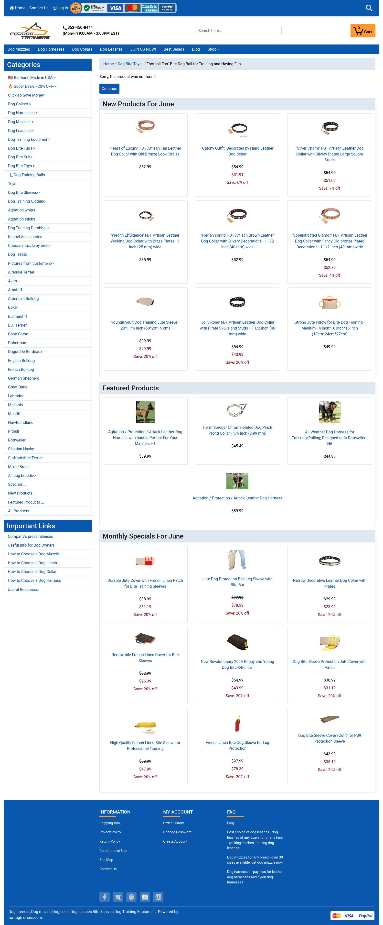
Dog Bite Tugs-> (21, 148)
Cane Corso (18, 334)
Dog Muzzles (19, 49)
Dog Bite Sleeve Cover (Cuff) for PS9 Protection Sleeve (329, 738)
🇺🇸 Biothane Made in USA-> (32, 77)
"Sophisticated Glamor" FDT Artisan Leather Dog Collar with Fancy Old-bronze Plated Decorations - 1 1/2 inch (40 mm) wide (329, 241)
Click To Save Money (26, 95)
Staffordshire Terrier (25, 458)
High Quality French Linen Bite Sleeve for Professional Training (145, 745)
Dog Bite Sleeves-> (24, 192)
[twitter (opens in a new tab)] (118, 897)
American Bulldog (23, 298)
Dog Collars (82, 49)
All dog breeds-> (22, 475)
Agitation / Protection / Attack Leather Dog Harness (237, 498)
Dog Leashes (111, 49)
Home (17, 8)
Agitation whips (21, 210)
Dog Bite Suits (20, 157)
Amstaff (15, 289)
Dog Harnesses (51, 49)
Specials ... (17, 484)
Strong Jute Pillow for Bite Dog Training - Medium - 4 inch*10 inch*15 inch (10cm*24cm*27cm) (330, 328)
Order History (173, 823)
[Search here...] (238, 30)
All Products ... (20, 511)
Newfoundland (20, 422)
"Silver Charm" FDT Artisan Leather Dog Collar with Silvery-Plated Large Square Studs (329, 154)
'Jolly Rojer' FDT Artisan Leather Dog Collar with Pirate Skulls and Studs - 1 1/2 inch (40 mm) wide (237, 328)
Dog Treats (17, 254)
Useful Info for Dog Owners (31, 545)
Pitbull (13, 431)
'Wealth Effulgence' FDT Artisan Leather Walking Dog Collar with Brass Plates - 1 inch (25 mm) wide (145, 241)
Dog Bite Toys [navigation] (129, 64)
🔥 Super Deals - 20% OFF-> (32, 86)
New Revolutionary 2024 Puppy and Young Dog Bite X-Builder (237, 664)
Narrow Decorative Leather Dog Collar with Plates (329, 583)
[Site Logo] (30, 30)
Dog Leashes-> (21, 130)
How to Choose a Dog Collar (32, 571)
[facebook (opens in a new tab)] (104, 897)
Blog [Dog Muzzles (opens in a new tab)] (230, 823)
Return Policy (109, 841)
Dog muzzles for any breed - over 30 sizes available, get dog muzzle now (255, 860)
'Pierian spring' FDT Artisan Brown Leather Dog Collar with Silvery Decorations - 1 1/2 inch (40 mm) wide (237, 241)
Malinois (15, 405)
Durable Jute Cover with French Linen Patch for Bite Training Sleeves (145, 583)
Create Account (175, 841)
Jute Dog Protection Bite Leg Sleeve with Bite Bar (237, 582)
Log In (60, 8)
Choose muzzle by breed (29, 245)
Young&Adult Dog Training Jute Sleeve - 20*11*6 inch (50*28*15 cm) (145, 325)
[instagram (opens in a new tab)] (158, 897)
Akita (12, 281)
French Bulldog (21, 369)
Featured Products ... (26, 502)
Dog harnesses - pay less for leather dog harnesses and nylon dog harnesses (255, 877)
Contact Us (39, 8)
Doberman (17, 343)
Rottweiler (17, 440)
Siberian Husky (21, 449)
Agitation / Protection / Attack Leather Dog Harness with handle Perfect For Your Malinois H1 (145, 437)
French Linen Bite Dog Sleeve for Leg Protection (237, 745)
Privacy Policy (110, 832)
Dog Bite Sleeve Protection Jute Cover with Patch (330, 664)
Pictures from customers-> (31, 263)
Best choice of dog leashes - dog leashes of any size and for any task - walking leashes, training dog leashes (255, 840)
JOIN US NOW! (143, 49)
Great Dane (17, 387)
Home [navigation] (108, 64)
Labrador (16, 396)
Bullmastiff (17, 316)
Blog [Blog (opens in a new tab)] (196, 49)
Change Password (177, 832)
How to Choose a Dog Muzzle (33, 554)
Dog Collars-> (19, 104)
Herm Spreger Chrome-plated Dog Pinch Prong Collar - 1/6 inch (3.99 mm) (237, 430)
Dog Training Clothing (26, 201)
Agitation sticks (21, 219)
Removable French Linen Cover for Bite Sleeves (145, 657)
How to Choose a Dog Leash (32, 563)
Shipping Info (109, 823)
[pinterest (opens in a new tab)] (131, 897)
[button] (369, 8)
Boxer (13, 307)
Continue (109, 88)
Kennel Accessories (25, 236)
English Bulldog (21, 360)
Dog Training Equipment (29, 139)
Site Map (106, 860)
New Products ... (22, 493)
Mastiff (14, 413)
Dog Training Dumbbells (28, 228)
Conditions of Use (113, 851)
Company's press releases (30, 536)
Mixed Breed (19, 466)
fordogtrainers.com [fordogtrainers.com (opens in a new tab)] (25, 917)
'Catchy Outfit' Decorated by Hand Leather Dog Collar (238, 151)
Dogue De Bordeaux (25, 351)
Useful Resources (23, 589)
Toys (12, 183)
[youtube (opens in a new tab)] (145, 897)
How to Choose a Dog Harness (34, 580)
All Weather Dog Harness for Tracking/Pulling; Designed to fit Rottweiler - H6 (330, 438)
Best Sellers (174, 49)
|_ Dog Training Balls (26, 175)
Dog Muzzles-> (21, 122)
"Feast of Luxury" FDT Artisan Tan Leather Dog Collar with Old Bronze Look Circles (145, 151)
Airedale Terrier (21, 272)
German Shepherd (23, 378)
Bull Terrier (17, 325)
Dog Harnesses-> (23, 112)
